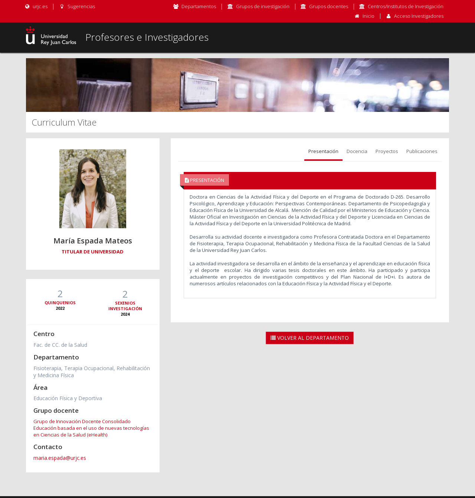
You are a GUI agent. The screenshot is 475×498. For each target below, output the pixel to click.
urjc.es (36, 6)
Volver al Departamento (310, 337)
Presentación (323, 151)
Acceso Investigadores (418, 16)
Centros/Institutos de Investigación (405, 6)
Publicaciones (422, 151)
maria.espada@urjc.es (59, 457)
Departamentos (198, 6)
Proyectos (387, 151)
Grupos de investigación (262, 6)
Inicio (368, 16)
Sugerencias (77, 6)
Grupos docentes (328, 6)
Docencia (357, 151)
